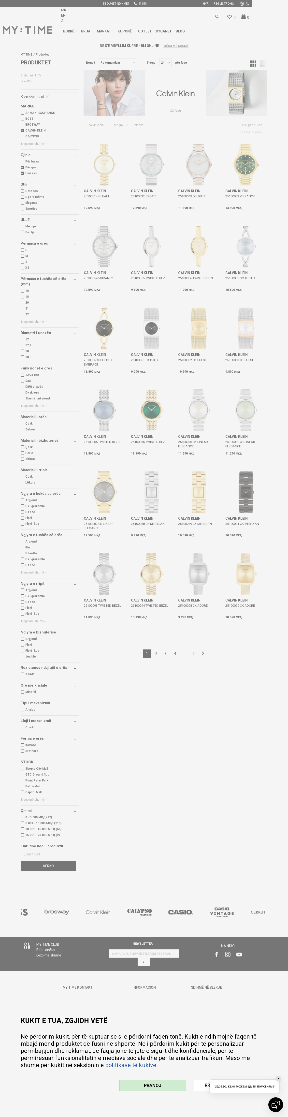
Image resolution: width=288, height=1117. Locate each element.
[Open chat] (275, 1104)
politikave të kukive (130, 1065)
